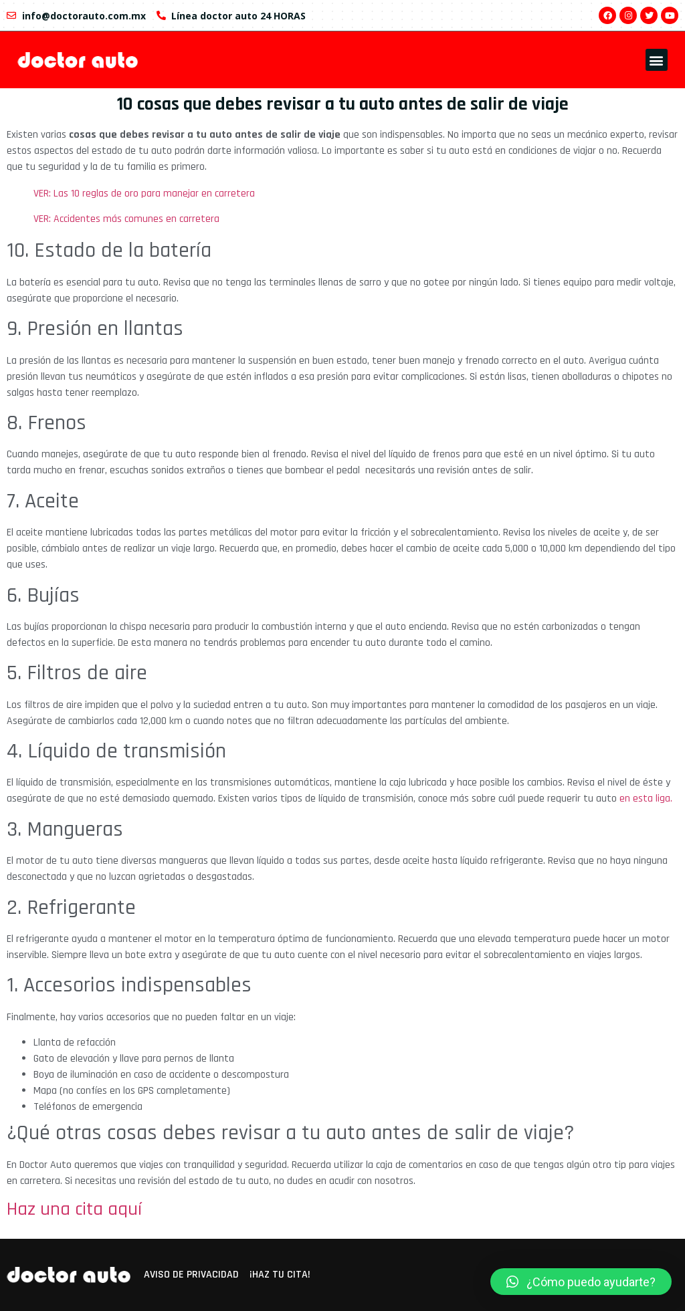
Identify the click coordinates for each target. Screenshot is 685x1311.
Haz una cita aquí (74, 1209)
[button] (657, 60)
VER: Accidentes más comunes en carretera (127, 219)
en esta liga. (645, 799)
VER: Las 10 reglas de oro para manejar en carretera (145, 194)
